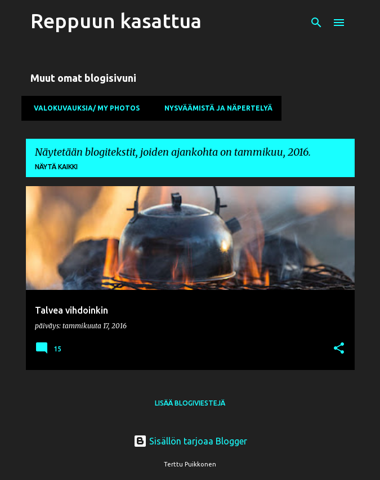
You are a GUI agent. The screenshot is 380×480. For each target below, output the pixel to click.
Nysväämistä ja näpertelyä (215, 108)
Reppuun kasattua (116, 20)
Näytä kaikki (56, 166)
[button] (339, 348)
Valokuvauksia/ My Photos (83, 108)
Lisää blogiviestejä (190, 403)
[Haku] (316, 22)
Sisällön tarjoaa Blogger (190, 441)
